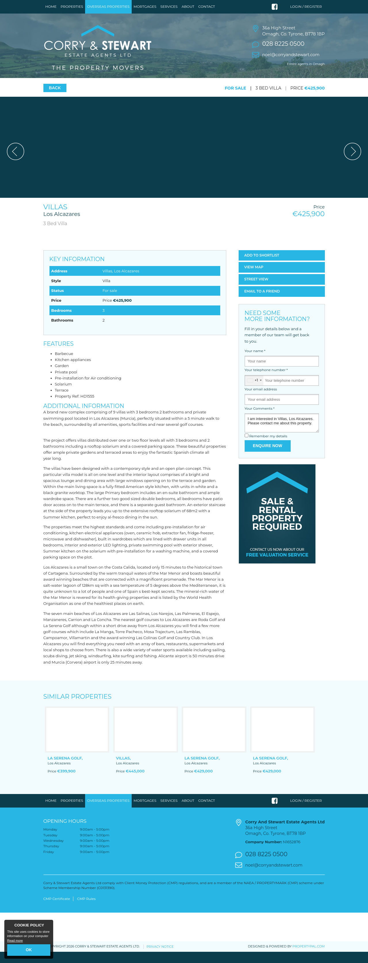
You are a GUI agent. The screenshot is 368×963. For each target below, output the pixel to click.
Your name (255, 362)
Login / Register (306, 6)
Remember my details (268, 448)
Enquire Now (267, 457)
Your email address (261, 401)
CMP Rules (86, 910)
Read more (15, 940)
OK (29, 949)
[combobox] (254, 392)
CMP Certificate (56, 910)
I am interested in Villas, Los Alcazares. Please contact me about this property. (282, 434)
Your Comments (260, 420)
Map (254, 278)
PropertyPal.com (308, 958)
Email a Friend (262, 302)
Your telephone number (266, 381)
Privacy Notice (160, 958)
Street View (256, 290)
